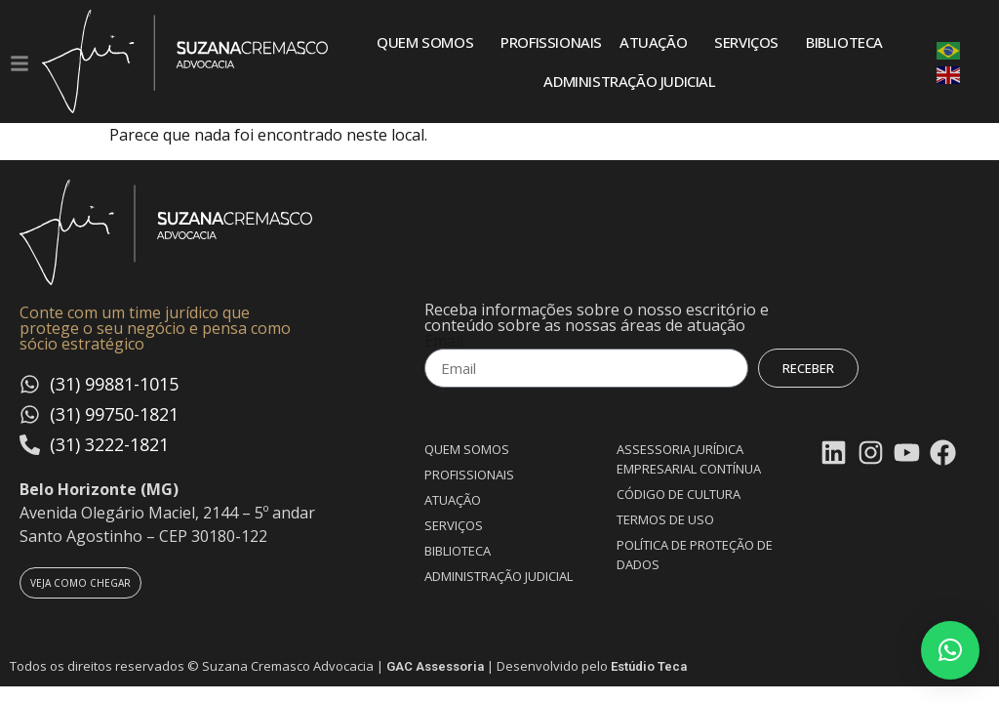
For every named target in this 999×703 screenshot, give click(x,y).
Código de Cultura (678, 494)
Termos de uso (665, 519)
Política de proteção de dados (695, 554)
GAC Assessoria (435, 666)
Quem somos (430, 42)
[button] (950, 650)
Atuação (658, 42)
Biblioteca (844, 42)
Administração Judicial (629, 81)
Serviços (751, 42)
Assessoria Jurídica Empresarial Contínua (689, 458)
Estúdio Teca (649, 666)
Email (443, 341)
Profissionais (551, 42)
